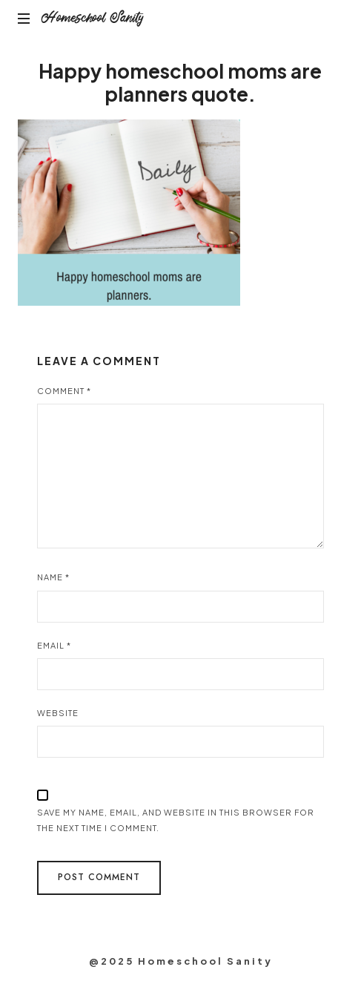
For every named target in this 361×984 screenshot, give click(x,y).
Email (54, 645)
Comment (64, 391)
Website (58, 713)
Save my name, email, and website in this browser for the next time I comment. (175, 820)
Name (53, 577)
